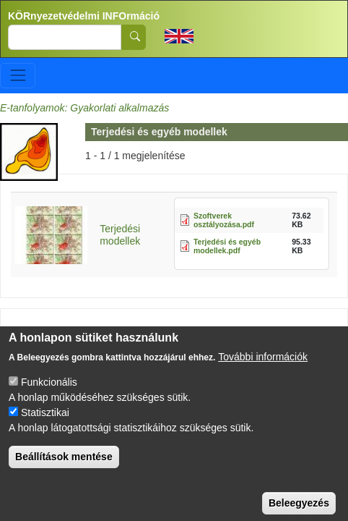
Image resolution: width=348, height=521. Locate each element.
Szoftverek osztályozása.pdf (223, 220)
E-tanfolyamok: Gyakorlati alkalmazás (84, 108)
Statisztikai (45, 423)
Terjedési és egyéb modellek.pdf (227, 246)
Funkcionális (49, 393)
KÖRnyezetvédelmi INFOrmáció (84, 16)
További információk (263, 367)
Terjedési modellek (120, 235)
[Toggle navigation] (17, 75)
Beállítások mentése (64, 467)
